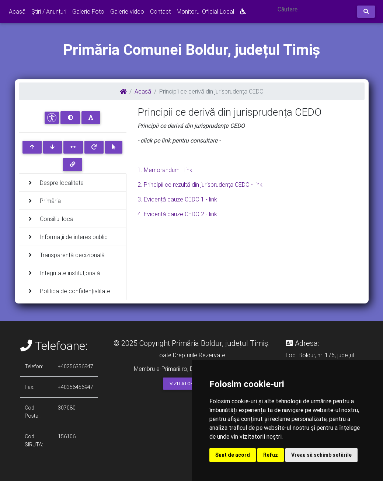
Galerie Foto (88, 11)
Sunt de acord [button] (232, 455)
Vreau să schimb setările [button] (321, 455)
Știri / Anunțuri (48, 11)
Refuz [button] (270, 455)
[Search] (315, 10)
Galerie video (127, 11)
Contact (160, 11)
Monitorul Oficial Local (205, 11)
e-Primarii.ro (171, 368)
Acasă (17, 11)
